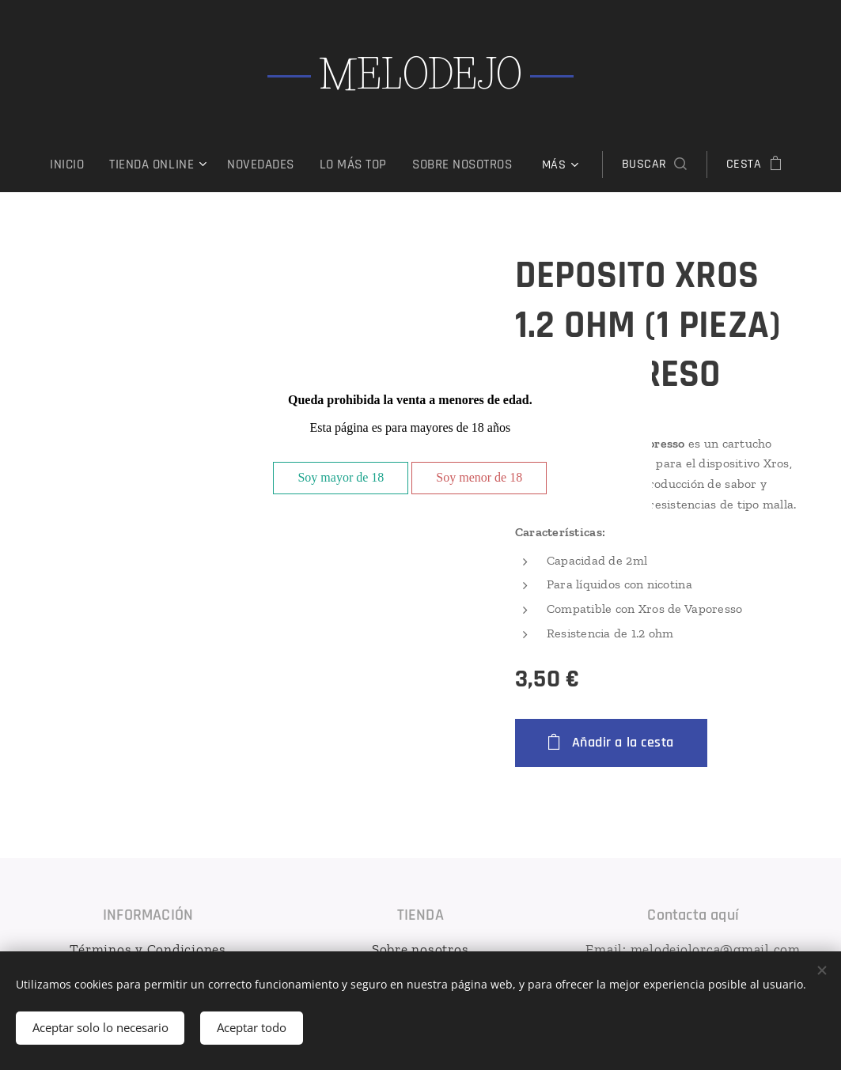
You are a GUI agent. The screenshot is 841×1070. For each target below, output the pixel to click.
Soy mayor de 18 (340, 477)
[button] (587, 164)
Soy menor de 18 (479, 477)
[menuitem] (140, 164)
